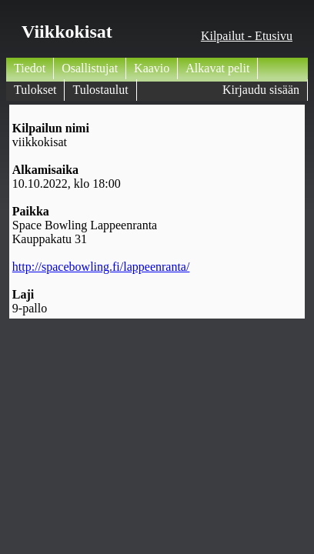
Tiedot (29, 68)
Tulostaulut (100, 89)
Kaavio (151, 68)
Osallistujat (90, 68)
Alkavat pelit (217, 68)
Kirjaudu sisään (260, 89)
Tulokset (35, 89)
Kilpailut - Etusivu (246, 35)
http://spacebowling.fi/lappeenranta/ (101, 266)
